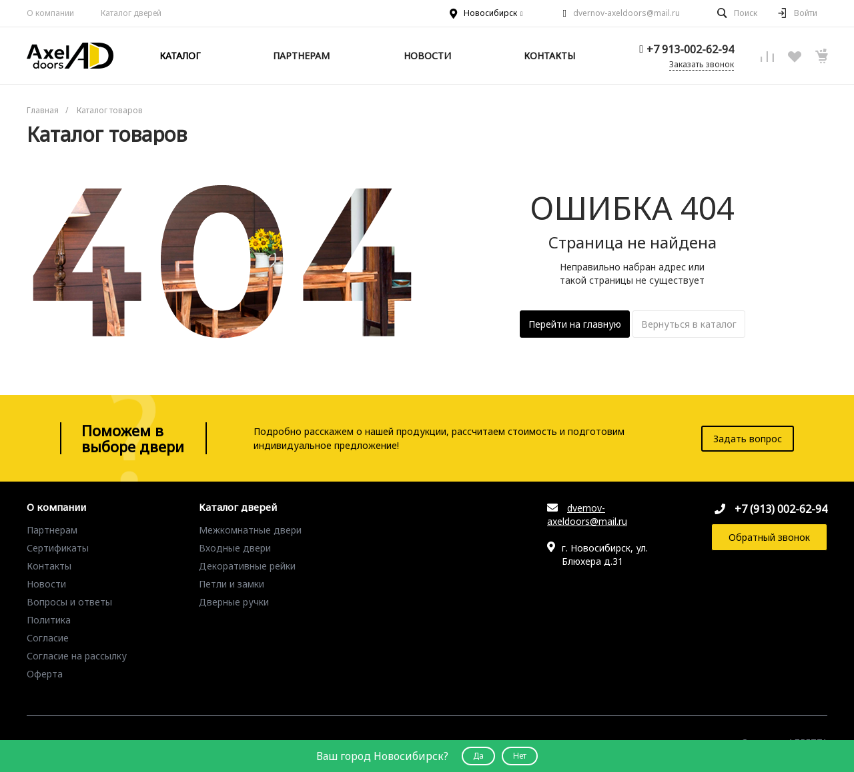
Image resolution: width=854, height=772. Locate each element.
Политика (49, 619)
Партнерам (52, 530)
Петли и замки (231, 584)
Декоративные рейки (247, 566)
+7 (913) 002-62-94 (781, 509)
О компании (50, 13)
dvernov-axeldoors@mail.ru (626, 13)
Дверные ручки (234, 601)
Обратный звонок (769, 537)
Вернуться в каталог (689, 324)
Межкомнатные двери (250, 530)
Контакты (49, 566)
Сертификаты (58, 548)
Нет (519, 755)
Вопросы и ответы (69, 601)
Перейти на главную (574, 324)
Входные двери (235, 548)
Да (478, 755)
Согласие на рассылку (77, 655)
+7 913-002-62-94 (690, 49)
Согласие (48, 637)
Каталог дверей (238, 508)
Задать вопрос (747, 438)
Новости (46, 584)
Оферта (45, 673)
